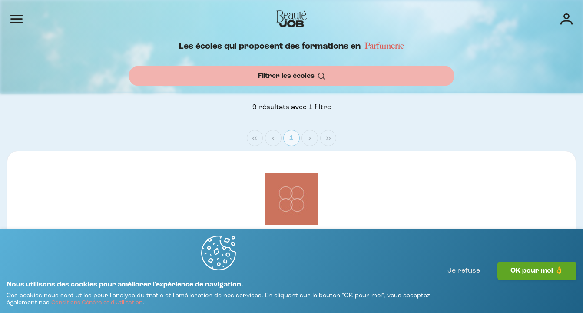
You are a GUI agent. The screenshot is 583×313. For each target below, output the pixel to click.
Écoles (381, 18)
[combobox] (218, 99)
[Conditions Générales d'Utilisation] (186, 299)
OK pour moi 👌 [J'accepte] (536, 289)
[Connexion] (538, 18)
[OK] (440, 99)
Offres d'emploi (285, 18)
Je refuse (463, 289)
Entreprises (340, 18)
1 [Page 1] (530, 163)
